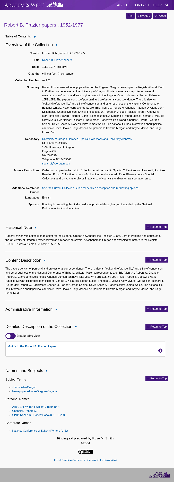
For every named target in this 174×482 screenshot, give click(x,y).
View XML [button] (144, 15)
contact (141, 5)
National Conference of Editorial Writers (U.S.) (40, 430)
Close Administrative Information (56, 310)
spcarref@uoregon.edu (56, 163)
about (123, 5)
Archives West (24, 5)
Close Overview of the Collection (56, 45)
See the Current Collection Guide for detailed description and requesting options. (90, 188)
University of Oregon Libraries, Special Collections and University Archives (87, 139)
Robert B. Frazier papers (57, 60)
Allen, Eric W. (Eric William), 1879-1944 (36, 406)
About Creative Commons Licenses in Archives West (85, 460)
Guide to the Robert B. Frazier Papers (32, 346)
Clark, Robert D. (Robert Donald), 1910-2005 (39, 415)
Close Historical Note (35, 228)
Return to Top (157, 227)
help (157, 5)
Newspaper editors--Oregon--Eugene (34, 391)
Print (130, 15)
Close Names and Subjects (46, 371)
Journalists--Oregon (24, 387)
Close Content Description (45, 261)
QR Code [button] (160, 15)
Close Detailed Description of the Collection (76, 327)
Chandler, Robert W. (24, 410)
